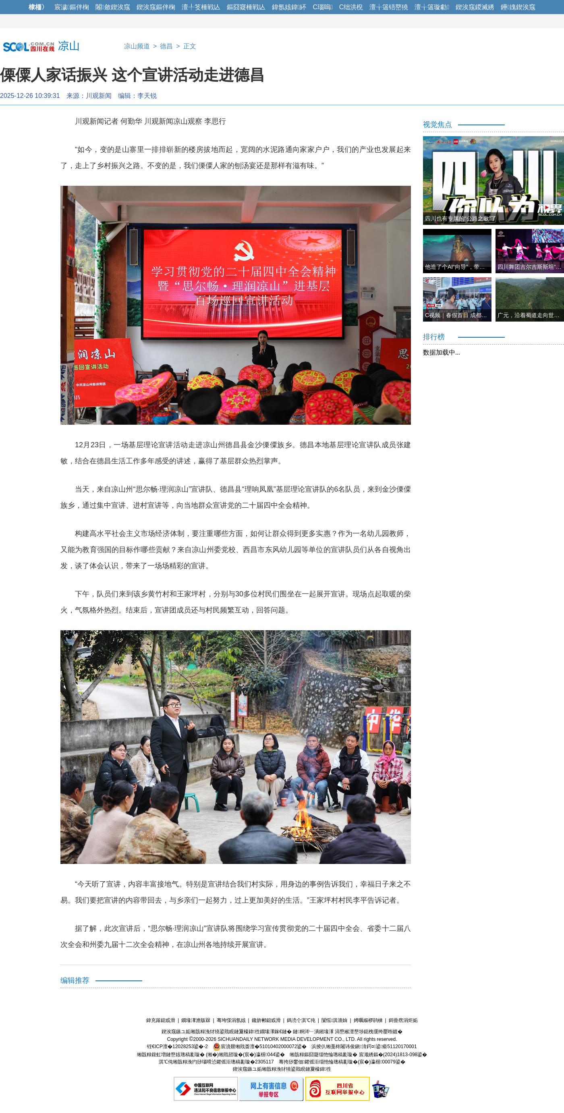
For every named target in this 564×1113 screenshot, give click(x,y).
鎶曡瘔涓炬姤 (403, 1020)
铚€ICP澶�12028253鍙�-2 (177, 1046)
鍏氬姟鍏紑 (289, 7)
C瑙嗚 (322, 7)
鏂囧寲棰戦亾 (246, 7)
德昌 (166, 46)
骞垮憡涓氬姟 (231, 1020)
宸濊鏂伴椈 (71, 7)
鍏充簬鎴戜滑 (160, 1020)
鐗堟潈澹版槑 (195, 1020)
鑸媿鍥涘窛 (518, 7)
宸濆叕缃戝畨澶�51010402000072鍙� (260, 1046)
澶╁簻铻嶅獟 (388, 7)
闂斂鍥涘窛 (112, 7)
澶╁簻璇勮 (432, 7)
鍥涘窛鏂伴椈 (156, 7)
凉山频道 (137, 46)
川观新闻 (99, 95)
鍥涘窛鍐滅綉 (475, 7)
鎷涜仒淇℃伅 (301, 1020)
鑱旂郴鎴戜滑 (266, 1020)
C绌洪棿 (351, 7)
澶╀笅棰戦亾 (201, 7)
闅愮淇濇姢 (334, 1020)
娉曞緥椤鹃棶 (368, 1020)
